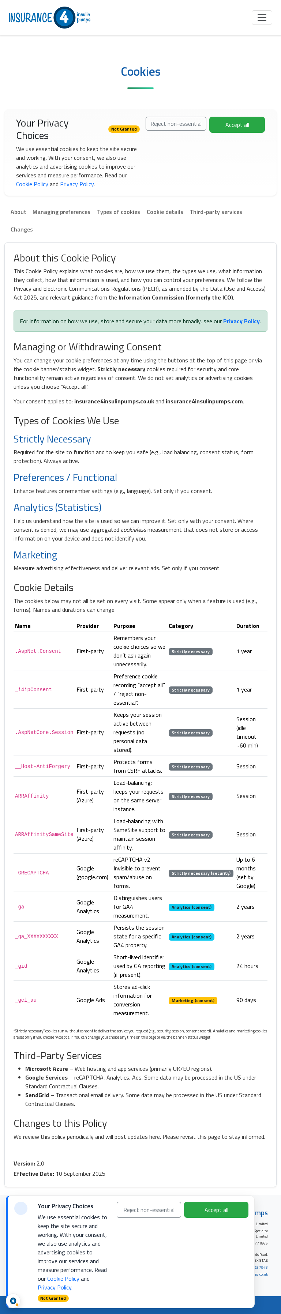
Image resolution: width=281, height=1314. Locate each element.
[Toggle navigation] (262, 17)
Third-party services (216, 211)
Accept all (237, 124)
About (18, 211)
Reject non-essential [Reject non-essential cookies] (149, 1209)
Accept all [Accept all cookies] (216, 1209)
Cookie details (165, 211)
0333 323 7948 (255, 1267)
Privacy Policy (77, 184)
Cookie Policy (32, 184)
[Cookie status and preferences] (13, 1301)
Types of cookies (118, 211)
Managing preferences (61, 211)
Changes (22, 229)
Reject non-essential (176, 123)
